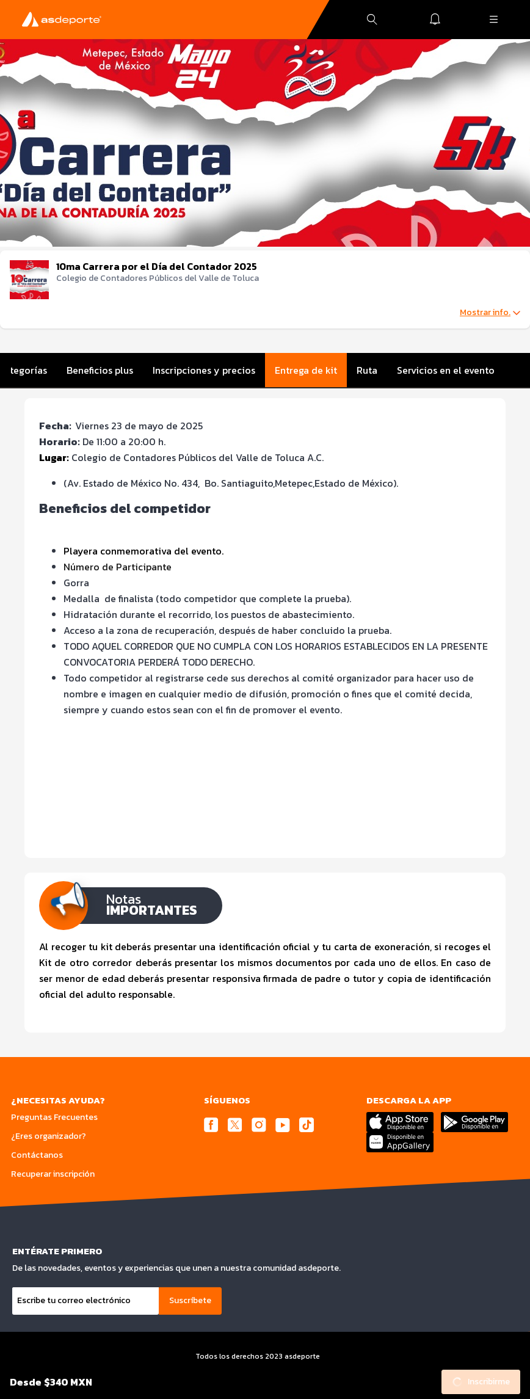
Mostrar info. (490, 313)
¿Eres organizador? (48, 1136)
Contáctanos (37, 1155)
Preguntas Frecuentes (54, 1117)
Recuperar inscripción (53, 1174)
